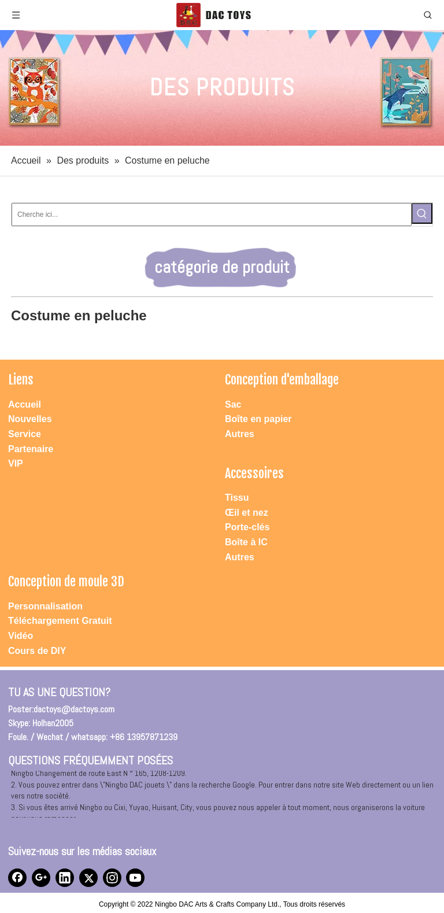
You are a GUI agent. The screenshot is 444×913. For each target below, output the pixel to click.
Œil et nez (246, 513)
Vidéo (20, 636)
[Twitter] (88, 877)
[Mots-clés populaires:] (422, 213)
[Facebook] (17, 877)
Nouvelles (30, 419)
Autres (239, 434)
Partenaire (30, 449)
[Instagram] (112, 877)
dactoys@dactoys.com (74, 709)
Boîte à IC (246, 542)
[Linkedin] (65, 877)
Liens (21, 379)
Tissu (237, 497)
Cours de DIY (37, 651)
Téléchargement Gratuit (60, 621)
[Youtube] (135, 877)
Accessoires (254, 473)
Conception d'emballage (282, 379)
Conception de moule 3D (66, 581)
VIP (15, 463)
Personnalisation (45, 606)
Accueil (24, 404)
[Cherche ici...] (212, 214)
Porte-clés (247, 527)
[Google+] (41, 877)
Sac (233, 404)
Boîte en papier (258, 419)
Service (24, 434)
